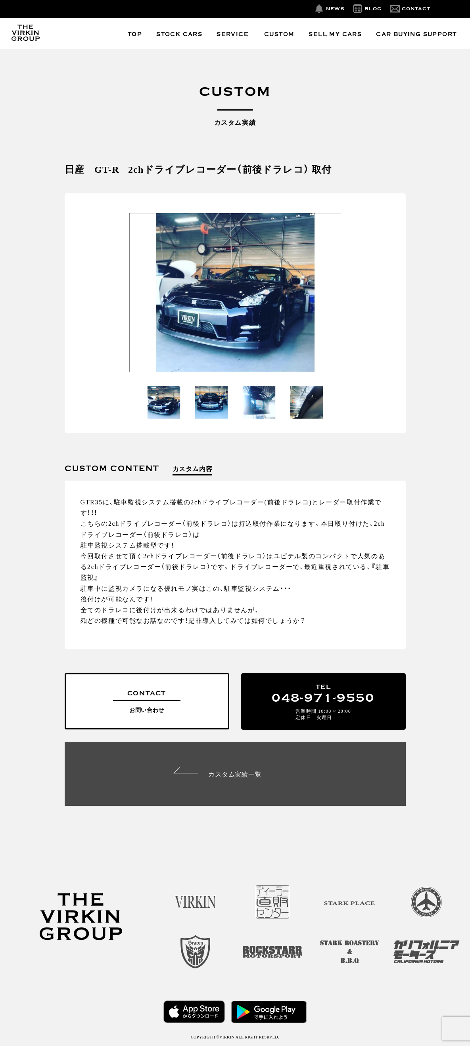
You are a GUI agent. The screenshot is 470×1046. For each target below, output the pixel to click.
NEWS (335, 8)
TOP (135, 34)
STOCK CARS (179, 34)
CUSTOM (279, 34)
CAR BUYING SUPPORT (416, 34)
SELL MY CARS (335, 34)
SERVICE (233, 34)
